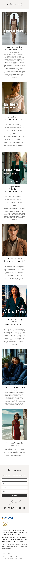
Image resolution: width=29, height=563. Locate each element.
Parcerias (10, 558)
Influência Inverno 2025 (14, 387)
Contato (16, 558)
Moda (3, 556)
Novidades (4, 558)
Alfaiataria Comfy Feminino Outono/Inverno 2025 (14, 321)
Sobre (20, 558)
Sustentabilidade (9, 556)
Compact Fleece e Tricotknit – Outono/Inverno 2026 (14, 189)
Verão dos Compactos (14, 443)
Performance (18, 556)
